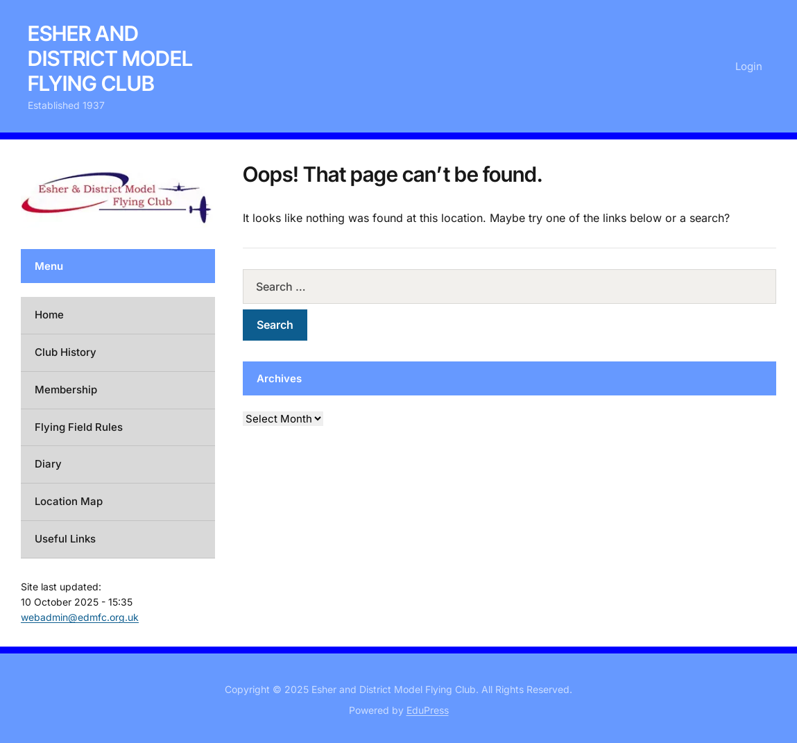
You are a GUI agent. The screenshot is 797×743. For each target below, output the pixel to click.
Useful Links (65, 538)
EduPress (427, 710)
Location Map (69, 501)
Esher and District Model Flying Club (110, 58)
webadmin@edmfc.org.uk (80, 617)
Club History (65, 352)
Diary (48, 463)
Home (49, 314)
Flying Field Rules (79, 427)
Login (748, 66)
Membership (66, 389)
